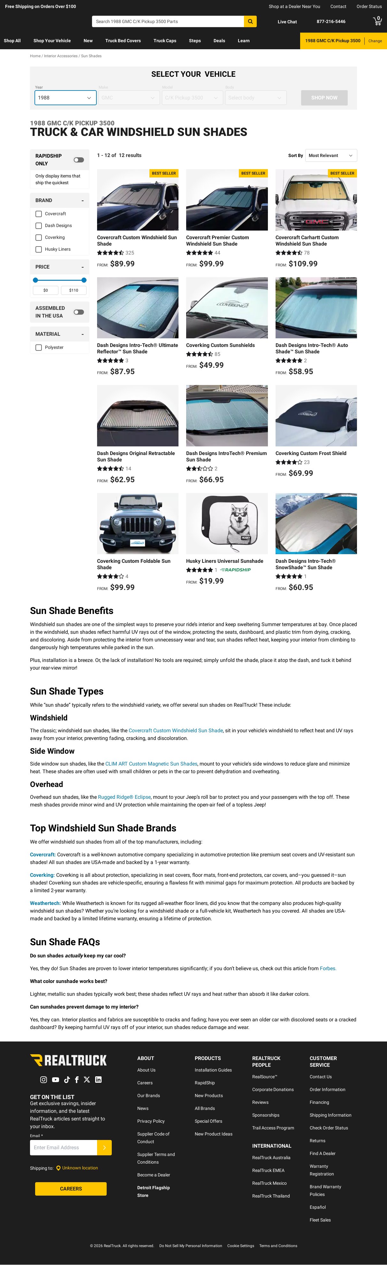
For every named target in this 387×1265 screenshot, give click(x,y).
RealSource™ (264, 1077)
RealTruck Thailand (271, 1196)
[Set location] (77, 1168)
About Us (146, 1070)
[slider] (35, 280)
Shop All (12, 40)
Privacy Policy (151, 1121)
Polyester (54, 347)
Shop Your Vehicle (52, 40)
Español (318, 1207)
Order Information (327, 1089)
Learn (244, 40)
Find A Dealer (323, 1153)
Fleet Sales (320, 1220)
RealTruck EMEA (268, 1170)
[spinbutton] (45, 290)
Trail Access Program (273, 1128)
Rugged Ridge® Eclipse (124, 797)
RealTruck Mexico (269, 1183)
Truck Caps (165, 40)
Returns (317, 1140)
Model (167, 87)
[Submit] (104, 1147)
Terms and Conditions (278, 1246)
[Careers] (71, 1189)
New (88, 40)
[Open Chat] (282, 22)
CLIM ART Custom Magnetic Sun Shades (151, 764)
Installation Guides (213, 1070)
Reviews (260, 1102)
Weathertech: (45, 903)
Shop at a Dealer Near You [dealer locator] (294, 6)
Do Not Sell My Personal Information (190, 1246)
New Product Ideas (213, 1134)
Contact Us (321, 1077)
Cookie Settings (240, 1246)
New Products (209, 1095)
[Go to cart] (377, 21)
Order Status (369, 6)
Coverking (55, 237)
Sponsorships (265, 1115)
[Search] (174, 21)
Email (36, 1136)
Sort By (295, 155)
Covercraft (55, 213)
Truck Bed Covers (123, 40)
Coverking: (42, 875)
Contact (338, 6)
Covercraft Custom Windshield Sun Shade (176, 731)
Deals (219, 40)
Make (103, 87)
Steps (195, 40)
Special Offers (208, 1121)
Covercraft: (43, 855)
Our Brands (148, 1095)
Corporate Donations (273, 1089)
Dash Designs (58, 225)
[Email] (63, 1147)
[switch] (60, 160)
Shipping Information (331, 1115)
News (142, 1108)
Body (229, 87)
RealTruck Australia (271, 1157)
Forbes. (328, 969)
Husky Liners (58, 249)
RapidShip (205, 1083)
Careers (145, 1083)
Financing (319, 1102)
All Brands (205, 1108)
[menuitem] (12, 41)
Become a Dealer (153, 1175)
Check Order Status (329, 1128)
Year (39, 87)
